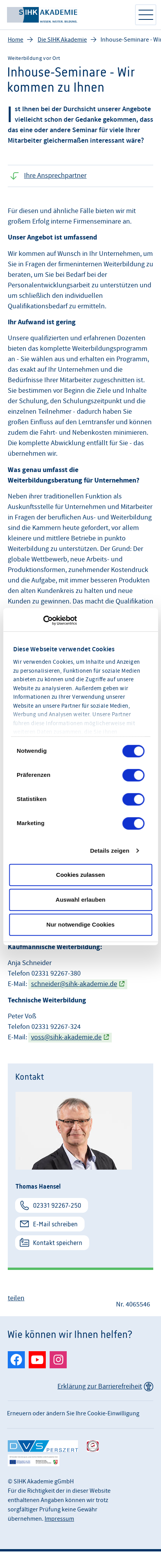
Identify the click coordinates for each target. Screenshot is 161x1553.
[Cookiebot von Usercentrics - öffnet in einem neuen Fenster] (43, 621)
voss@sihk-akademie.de (66, 1038)
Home (15, 41)
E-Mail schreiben (55, 1225)
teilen (16, 1299)
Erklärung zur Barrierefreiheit (99, 1387)
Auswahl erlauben (80, 899)
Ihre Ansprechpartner (55, 177)
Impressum (59, 1520)
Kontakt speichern (57, 1244)
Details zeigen (109, 850)
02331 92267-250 (57, 1207)
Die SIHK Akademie (62, 41)
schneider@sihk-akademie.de (74, 985)
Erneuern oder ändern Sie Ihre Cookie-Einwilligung (73, 1415)
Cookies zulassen (80, 874)
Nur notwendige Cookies (81, 924)
